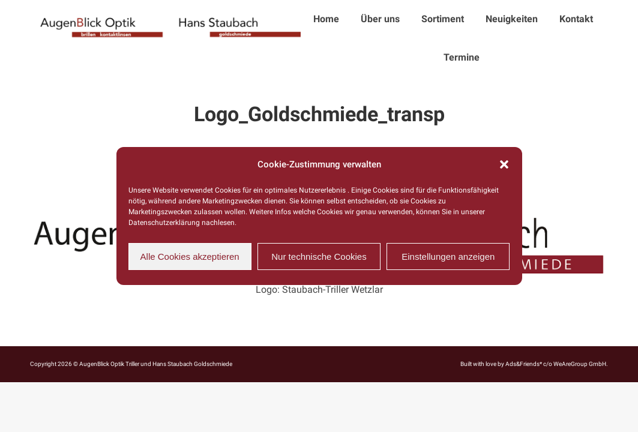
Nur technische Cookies (318, 256)
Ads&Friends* (523, 364)
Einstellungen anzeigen (448, 256)
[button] (504, 164)
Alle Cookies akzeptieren (189, 256)
